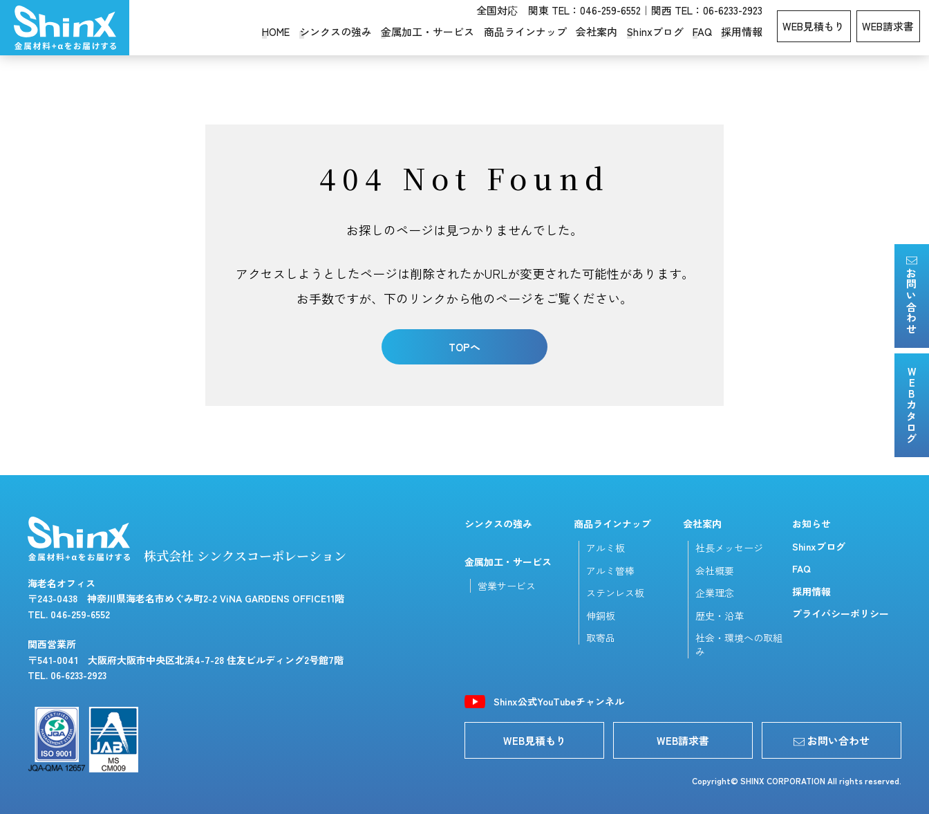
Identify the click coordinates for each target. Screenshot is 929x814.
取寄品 (600, 638)
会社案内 (596, 31)
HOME (276, 31)
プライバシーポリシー (840, 613)
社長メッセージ (729, 548)
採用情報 (741, 31)
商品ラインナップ (525, 31)
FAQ (702, 31)
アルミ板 (605, 548)
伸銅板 (600, 615)
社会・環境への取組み (738, 644)
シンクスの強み (335, 31)
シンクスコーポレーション (64, 27)
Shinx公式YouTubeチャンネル (559, 701)
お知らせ (811, 523)
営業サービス (507, 586)
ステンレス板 (615, 593)
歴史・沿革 (719, 615)
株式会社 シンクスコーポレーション (187, 540)
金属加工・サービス (427, 31)
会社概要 (714, 570)
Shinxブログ (655, 31)
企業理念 (714, 593)
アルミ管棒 (610, 570)
